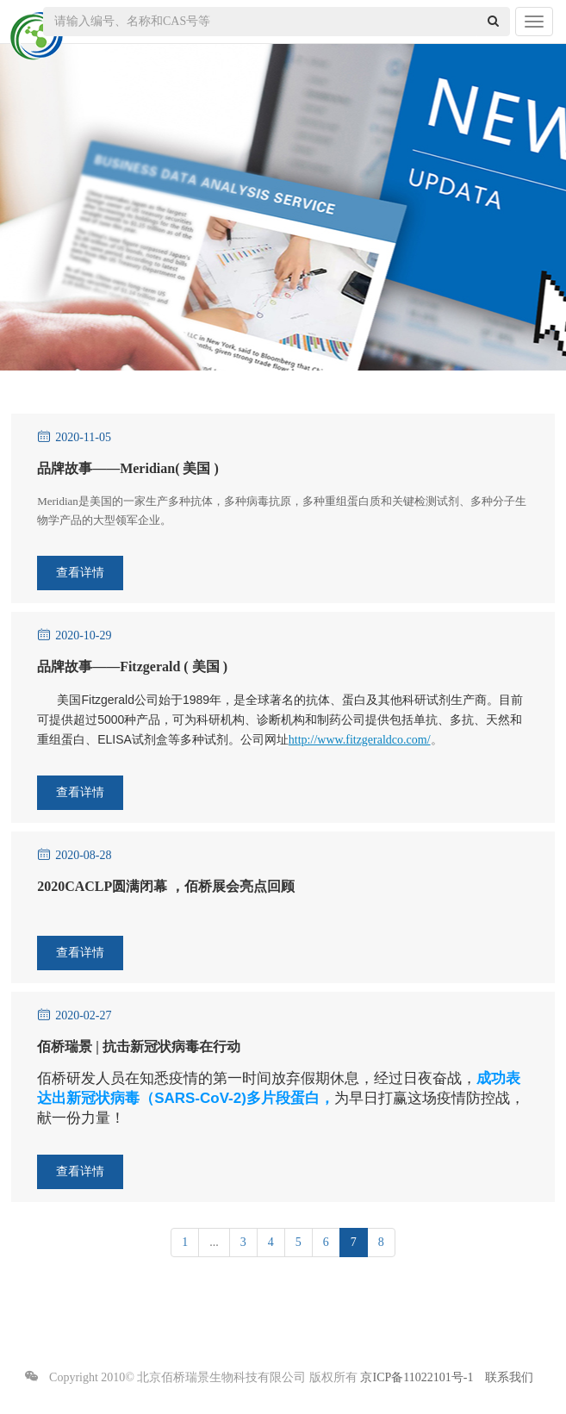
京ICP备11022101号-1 (416, 1377)
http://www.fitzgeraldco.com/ (360, 739)
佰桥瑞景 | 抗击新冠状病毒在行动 (138, 1046)
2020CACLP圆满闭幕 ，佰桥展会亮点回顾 (166, 886)
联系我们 (509, 1377)
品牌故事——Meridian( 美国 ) (128, 468)
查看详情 (80, 572)
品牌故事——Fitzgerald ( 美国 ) (132, 666)
